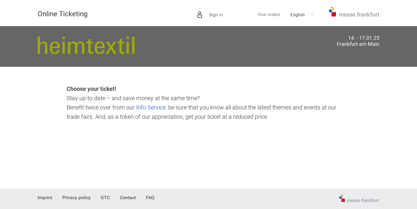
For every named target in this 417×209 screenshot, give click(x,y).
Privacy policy (76, 197)
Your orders (268, 14)
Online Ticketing (62, 14)
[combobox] (302, 15)
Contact (128, 197)
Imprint (45, 197)
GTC (105, 197)
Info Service (151, 107)
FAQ (150, 197)
